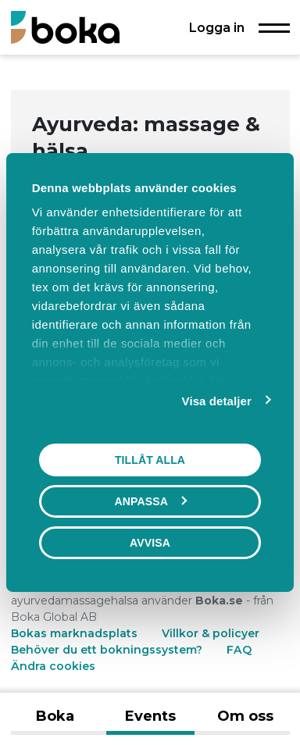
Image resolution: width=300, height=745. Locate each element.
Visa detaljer (217, 401)
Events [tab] (150, 716)
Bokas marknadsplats (74, 633)
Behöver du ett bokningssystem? (106, 650)
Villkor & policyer (210, 633)
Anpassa (151, 501)
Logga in (217, 27)
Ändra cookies (53, 666)
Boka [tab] (55, 716)
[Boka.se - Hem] (65, 27)
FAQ (239, 650)
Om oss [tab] (245, 716)
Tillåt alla (150, 460)
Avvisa (150, 542)
